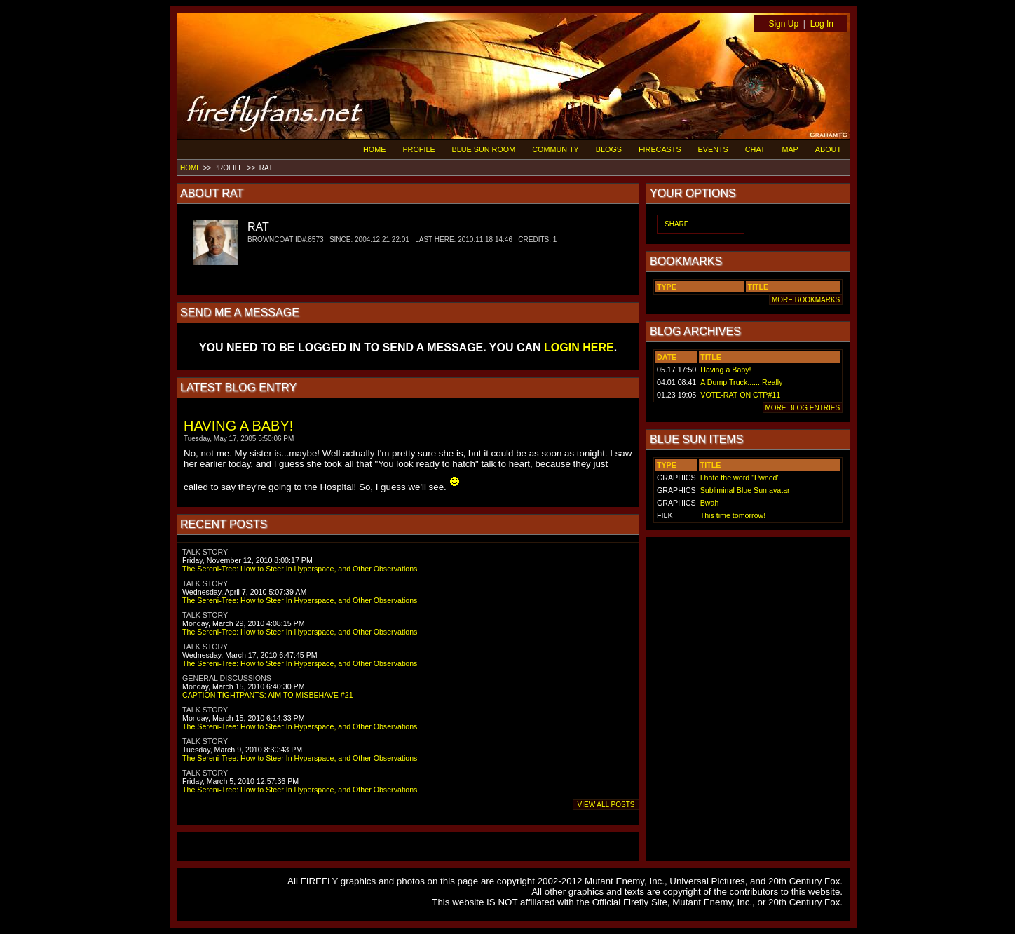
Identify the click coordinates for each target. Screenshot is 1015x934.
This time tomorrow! (733, 515)
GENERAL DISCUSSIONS (226, 678)
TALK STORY (205, 552)
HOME (374, 149)
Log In (821, 24)
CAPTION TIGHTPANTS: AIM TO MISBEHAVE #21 (267, 695)
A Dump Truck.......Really (741, 382)
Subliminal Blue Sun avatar (745, 490)
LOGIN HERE (579, 347)
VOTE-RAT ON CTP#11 (740, 395)
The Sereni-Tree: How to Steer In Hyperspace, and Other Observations (299, 568)
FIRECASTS (660, 149)
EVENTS (713, 149)
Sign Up (783, 24)
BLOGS (609, 149)
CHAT (755, 149)
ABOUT (828, 149)
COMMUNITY (555, 149)
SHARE (676, 224)
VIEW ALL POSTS (606, 804)
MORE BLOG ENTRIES (802, 408)
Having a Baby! (725, 369)
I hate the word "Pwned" (740, 477)
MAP (790, 149)
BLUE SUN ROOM (484, 149)
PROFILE (418, 149)
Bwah (709, 503)
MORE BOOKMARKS (806, 300)
